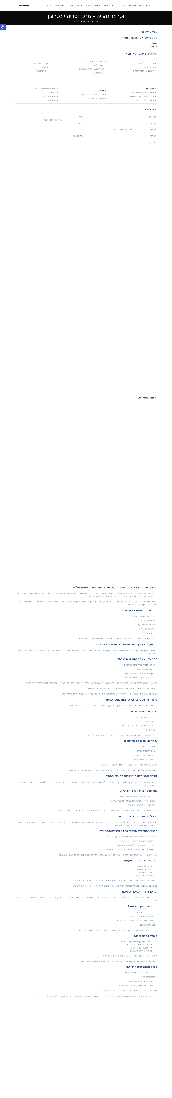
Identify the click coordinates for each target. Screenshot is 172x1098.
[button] (3, 27)
